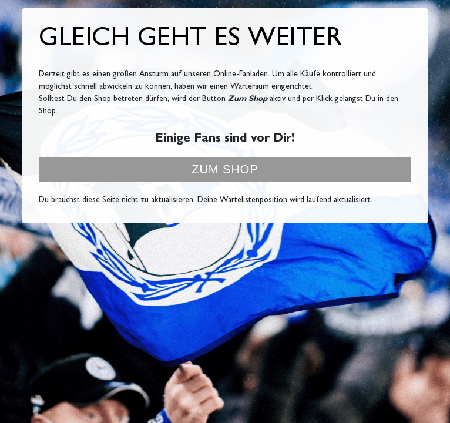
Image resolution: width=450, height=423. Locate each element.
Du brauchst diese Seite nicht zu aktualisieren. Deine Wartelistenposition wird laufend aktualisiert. (205, 200)
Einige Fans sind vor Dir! (224, 139)
